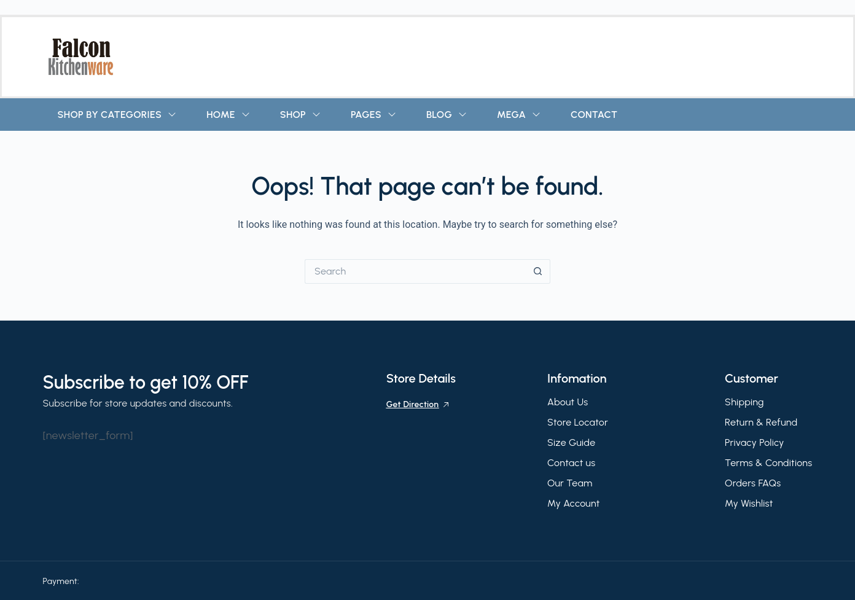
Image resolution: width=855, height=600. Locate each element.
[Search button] (538, 271)
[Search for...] (415, 271)
